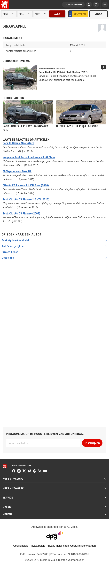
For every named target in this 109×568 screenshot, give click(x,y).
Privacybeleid (37, 545)
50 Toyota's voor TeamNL (17, 171)
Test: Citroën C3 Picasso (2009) (21, 213)
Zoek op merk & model (15, 240)
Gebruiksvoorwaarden (83, 545)
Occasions (8, 257)
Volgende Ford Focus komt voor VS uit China (29, 157)
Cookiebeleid (20, 545)
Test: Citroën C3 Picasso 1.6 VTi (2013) (26, 199)
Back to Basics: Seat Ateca (18, 143)
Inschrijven (92, 443)
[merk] (9, 13)
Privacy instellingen (58, 545)
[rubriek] (41, 13)
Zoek (57, 13)
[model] (25, 13)
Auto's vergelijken (13, 246)
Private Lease (10, 252)
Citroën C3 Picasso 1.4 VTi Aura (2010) (26, 185)
